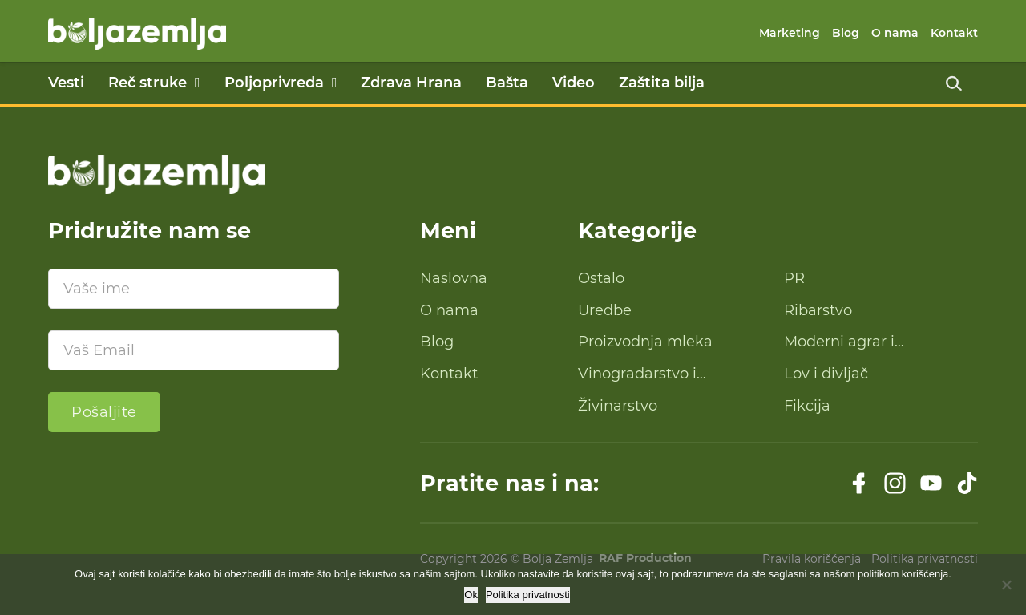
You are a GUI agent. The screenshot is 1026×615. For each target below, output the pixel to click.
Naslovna (453, 278)
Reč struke (147, 82)
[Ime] (193, 289)
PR (794, 278)
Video (573, 82)
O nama (895, 32)
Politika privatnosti (528, 595)
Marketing (789, 32)
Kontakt (954, 32)
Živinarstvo (617, 406)
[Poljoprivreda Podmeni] (334, 82)
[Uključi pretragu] (954, 83)
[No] (1006, 585)
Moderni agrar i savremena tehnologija (867, 342)
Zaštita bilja (662, 82)
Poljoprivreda (274, 82)
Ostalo (601, 278)
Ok (471, 595)
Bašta (507, 82)
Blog (845, 32)
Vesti (66, 82)
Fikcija (807, 406)
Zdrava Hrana (411, 82)
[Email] (193, 350)
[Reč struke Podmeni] (197, 82)
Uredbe (605, 310)
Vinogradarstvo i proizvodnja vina (637, 374)
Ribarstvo (818, 310)
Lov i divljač (826, 373)
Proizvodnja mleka (645, 341)
